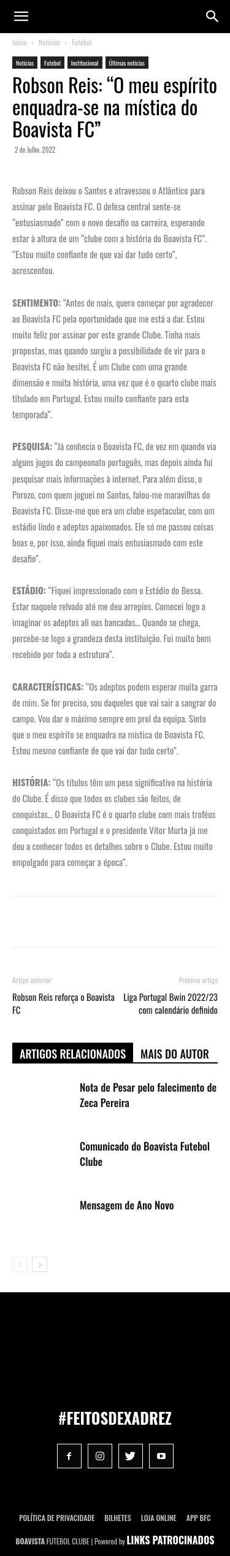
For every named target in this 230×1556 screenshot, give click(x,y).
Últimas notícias (127, 62)
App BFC (198, 1517)
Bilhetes (117, 1517)
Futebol (81, 42)
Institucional (85, 62)
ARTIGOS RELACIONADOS (73, 1054)
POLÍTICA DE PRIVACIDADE (56, 1517)
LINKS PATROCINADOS (171, 1540)
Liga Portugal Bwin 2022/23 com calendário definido (170, 1003)
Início (19, 42)
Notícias (49, 42)
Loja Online (159, 1517)
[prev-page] (20, 1264)
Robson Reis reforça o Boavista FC (63, 1003)
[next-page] (39, 1264)
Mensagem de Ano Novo (127, 1205)
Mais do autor (174, 1054)
